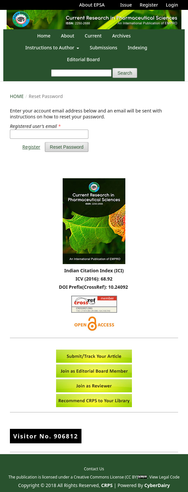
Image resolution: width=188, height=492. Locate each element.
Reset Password (66, 147)
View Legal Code (164, 477)
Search (124, 73)
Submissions (103, 47)
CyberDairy (157, 485)
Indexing (137, 47)
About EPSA (92, 5)
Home (43, 36)
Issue (126, 5)
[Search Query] (81, 73)
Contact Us (94, 469)
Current (93, 36)
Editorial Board (83, 59)
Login (172, 5)
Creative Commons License (99, 477)
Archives (121, 36)
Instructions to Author (50, 47)
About (68, 36)
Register (149, 5)
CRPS (107, 485)
